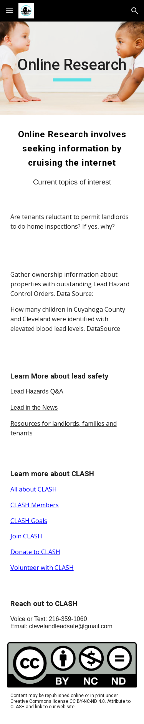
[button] (9, 10)
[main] (72, 68)
